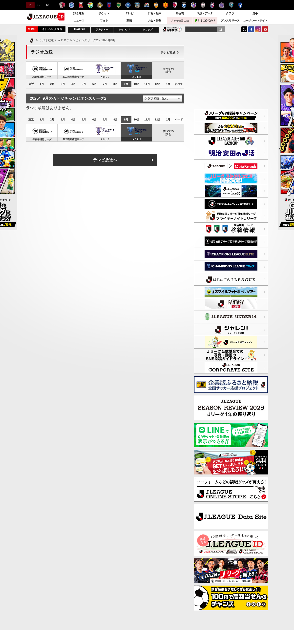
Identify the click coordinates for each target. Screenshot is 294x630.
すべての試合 (168, 70)
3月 (63, 83)
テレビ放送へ (105, 160)
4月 (73, 83)
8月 (115, 83)
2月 (52, 83)
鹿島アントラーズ (62, 5)
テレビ (129, 13)
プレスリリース (230, 20)
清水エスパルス (156, 5)
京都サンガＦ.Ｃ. (175, 5)
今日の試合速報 (52, 29)
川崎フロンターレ (137, 5)
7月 (105, 83)
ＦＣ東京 (109, 5)
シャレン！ (125, 29)
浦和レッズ (81, 5)
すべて (179, 83)
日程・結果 (154, 13)
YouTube (265, 29)
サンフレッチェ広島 (222, 5)
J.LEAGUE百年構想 (172, 29)
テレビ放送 (170, 52)
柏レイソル (100, 5)
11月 (147, 83)
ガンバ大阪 (184, 5)
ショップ (147, 29)
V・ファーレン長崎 (240, 5)
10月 (136, 83)
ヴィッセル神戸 (203, 5)
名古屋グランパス (165, 5)
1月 (42, 83)
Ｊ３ (47, 5)
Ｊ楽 (179, 20)
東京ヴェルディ (118, 5)
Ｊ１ (29, 5)
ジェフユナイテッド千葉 (90, 5)
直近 (31, 83)
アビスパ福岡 (231, 5)
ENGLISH (79, 29)
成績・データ (205, 13)
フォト (104, 20)
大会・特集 (154, 20)
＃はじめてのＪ (205, 20)
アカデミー (102, 29)
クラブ (230, 13)
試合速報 (78, 13)
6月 (94, 83)
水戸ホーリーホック (71, 5)
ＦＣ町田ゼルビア (128, 5)
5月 (84, 83)
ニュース (78, 20)
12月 (158, 83)
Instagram (258, 29)
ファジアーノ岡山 (212, 5)
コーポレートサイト (255, 20)
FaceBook (251, 29)
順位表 (180, 13)
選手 (255, 13)
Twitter (244, 29)
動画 (129, 20)
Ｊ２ (38, 5)
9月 (126, 83)
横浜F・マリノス (147, 5)
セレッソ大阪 (193, 5)
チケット (104, 13)
